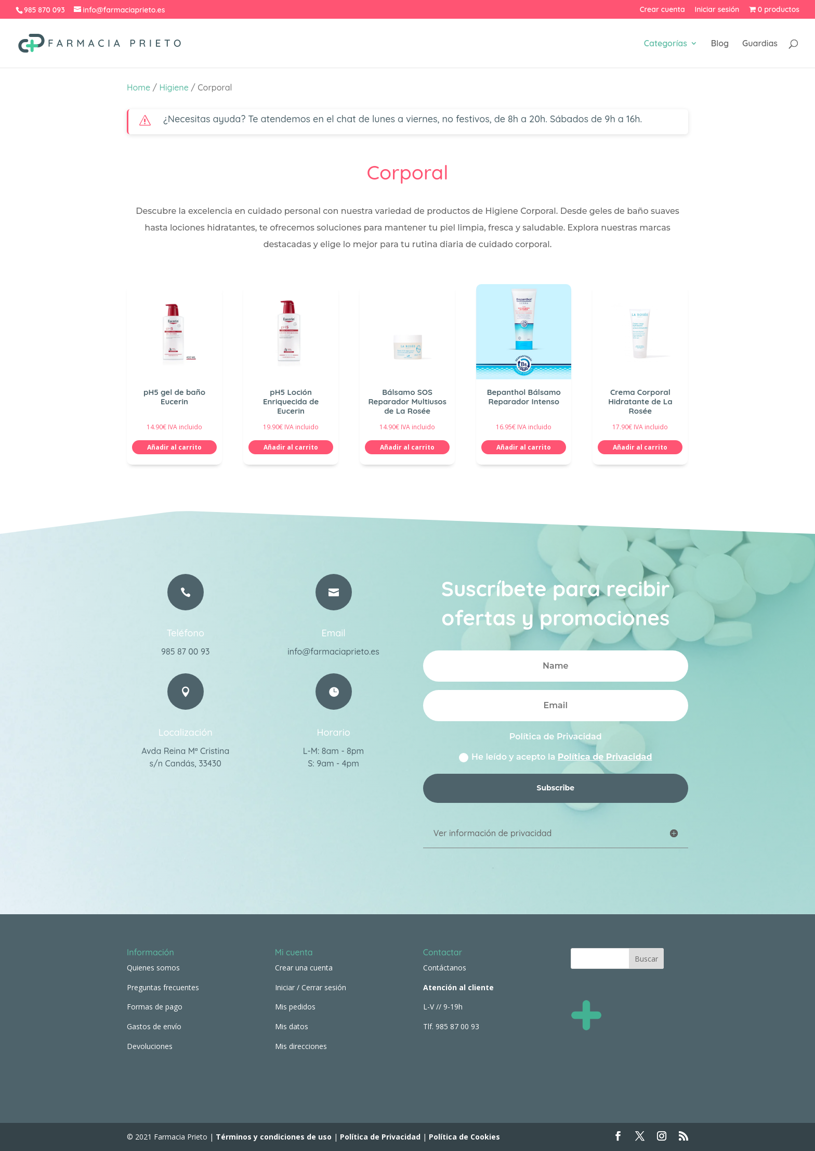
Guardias (760, 44)
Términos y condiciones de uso (273, 1137)
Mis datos (291, 1026)
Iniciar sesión (717, 10)
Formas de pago (154, 1007)
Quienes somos (153, 968)
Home (138, 87)
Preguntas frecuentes (163, 987)
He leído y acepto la (555, 757)
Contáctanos (444, 968)
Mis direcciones (301, 1046)
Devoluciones (150, 1046)
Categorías (665, 44)
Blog (720, 44)
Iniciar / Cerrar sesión (310, 987)
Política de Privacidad (605, 757)
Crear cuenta (662, 10)
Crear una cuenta (304, 968)
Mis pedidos (295, 1007)
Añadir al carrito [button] (174, 447)
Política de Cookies (464, 1137)
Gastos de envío (154, 1026)
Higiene (174, 87)
